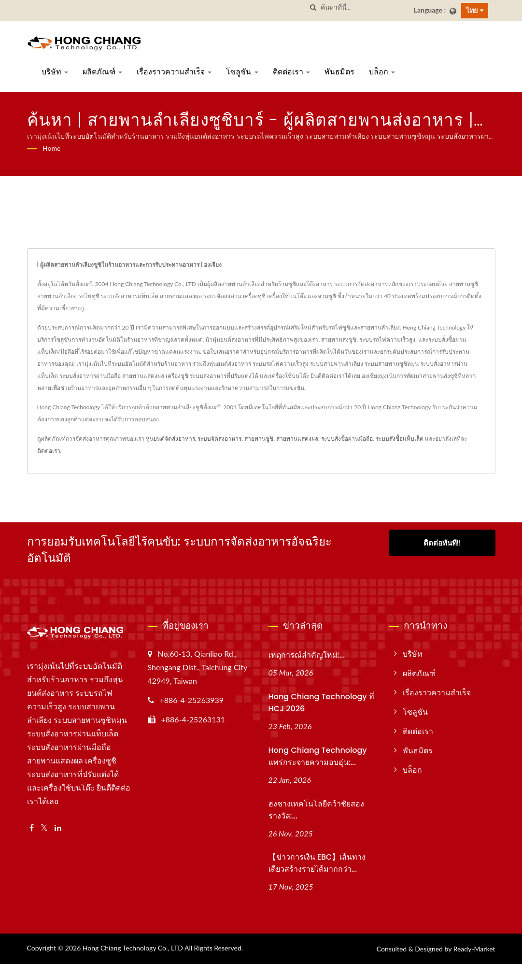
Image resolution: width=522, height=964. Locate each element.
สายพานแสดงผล (297, 438)
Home (51, 148)
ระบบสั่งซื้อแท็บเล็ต (399, 438)
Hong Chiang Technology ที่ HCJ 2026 (321, 702)
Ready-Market (474, 949)
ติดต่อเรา (291, 71)
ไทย (472, 10)
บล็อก (382, 71)
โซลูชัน (242, 71)
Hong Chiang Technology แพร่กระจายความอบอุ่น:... (317, 756)
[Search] (364, 7)
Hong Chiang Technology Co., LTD (133, 948)
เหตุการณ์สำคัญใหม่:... (306, 655)
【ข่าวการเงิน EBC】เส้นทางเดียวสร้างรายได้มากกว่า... (317, 863)
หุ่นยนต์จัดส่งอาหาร (170, 438)
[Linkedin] (58, 828)
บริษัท (55, 71)
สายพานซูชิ (258, 438)
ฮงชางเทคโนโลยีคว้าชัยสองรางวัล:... (316, 809)
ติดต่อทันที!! (442, 542)
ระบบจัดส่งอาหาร (219, 438)
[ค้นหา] (313, 7)
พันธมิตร (339, 71)
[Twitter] (44, 828)
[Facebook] (31, 828)
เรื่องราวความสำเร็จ (174, 71)
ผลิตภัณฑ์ (102, 71)
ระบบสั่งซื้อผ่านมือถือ (347, 438)
